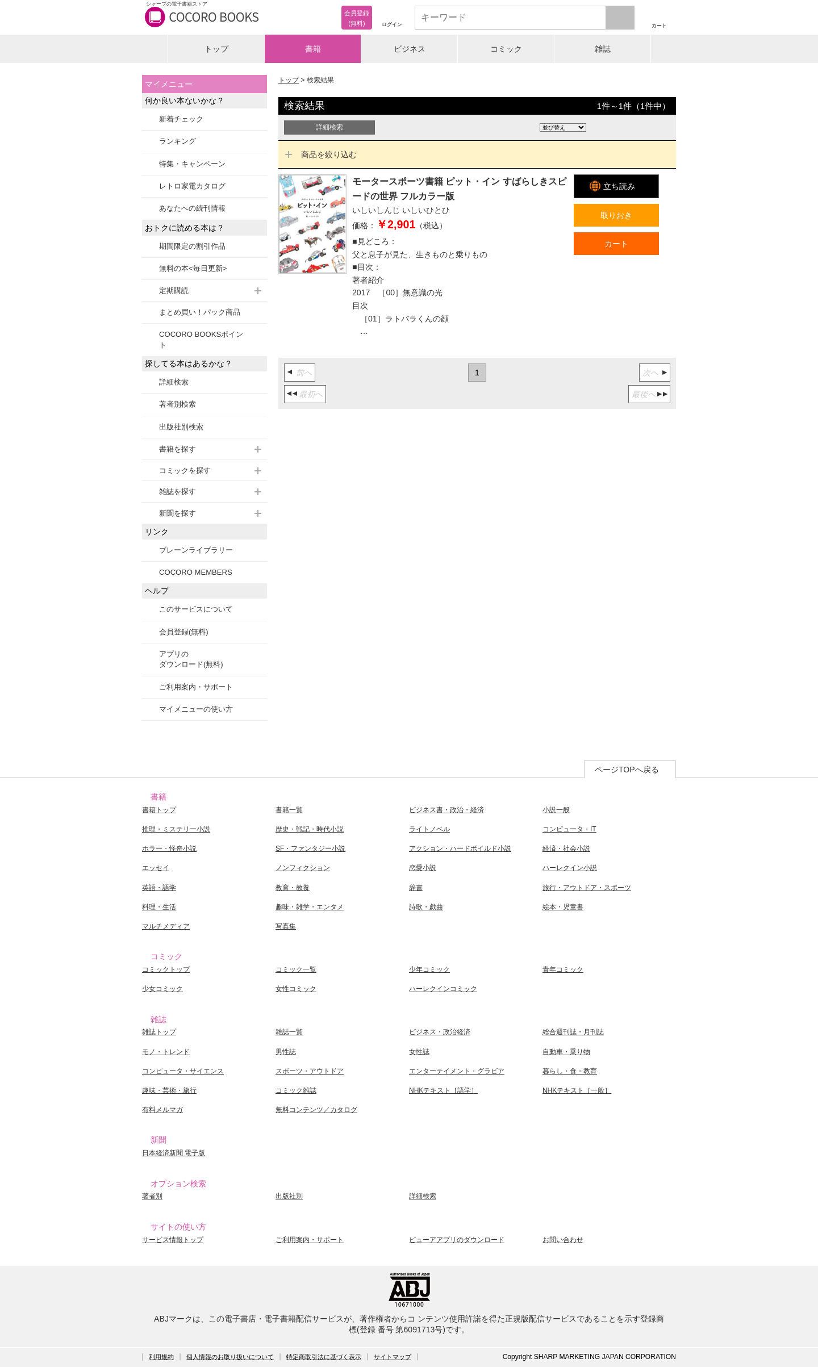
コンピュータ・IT (569, 829)
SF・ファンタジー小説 (310, 848)
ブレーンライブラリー (196, 550)
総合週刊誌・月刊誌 (573, 1032)
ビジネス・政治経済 (439, 1032)
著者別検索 (177, 404)
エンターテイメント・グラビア (456, 1071)
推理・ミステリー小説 (176, 829)
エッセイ (155, 868)
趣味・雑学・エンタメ (310, 907)
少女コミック (162, 989)
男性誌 (286, 1052)
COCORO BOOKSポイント (201, 339)
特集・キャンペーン (192, 164)
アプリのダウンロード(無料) (191, 659)
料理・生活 (159, 907)
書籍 (313, 48)
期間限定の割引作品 (192, 246)
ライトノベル (429, 829)
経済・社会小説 (566, 848)
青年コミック (562, 969)
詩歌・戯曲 (426, 907)
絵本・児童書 (562, 907)
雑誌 (603, 48)
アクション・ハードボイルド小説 (460, 848)
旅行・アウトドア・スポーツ (586, 888)
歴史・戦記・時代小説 (310, 829)
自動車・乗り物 (566, 1052)
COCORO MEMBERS (195, 572)
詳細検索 (174, 382)
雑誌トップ (159, 1032)
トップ (216, 48)
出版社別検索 (181, 427)
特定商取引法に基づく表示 (323, 1356)
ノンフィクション (303, 868)
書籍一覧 (289, 810)
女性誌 (419, 1052)
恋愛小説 (422, 868)
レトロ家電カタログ (192, 186)
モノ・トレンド (166, 1052)
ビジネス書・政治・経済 (446, 810)
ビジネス (409, 48)
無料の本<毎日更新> (193, 268)
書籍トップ (159, 810)
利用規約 (161, 1356)
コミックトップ (166, 969)
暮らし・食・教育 (569, 1071)
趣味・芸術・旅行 (169, 1090)
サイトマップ (392, 1356)
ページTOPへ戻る (627, 769)
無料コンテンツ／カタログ (316, 1110)
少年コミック (429, 969)
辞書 (416, 888)
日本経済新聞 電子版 (173, 1153)
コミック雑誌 (296, 1090)
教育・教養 (293, 888)
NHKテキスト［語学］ (443, 1090)
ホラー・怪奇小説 (169, 848)
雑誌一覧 (289, 1032)
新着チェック (181, 119)
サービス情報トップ (172, 1240)
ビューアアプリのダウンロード (456, 1240)
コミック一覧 (296, 969)
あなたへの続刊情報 (192, 208)
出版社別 (289, 1196)
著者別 (152, 1196)
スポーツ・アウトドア (310, 1071)
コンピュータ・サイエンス (183, 1071)
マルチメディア (166, 926)
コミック (506, 48)
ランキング (177, 141)
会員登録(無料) (183, 632)
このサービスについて (196, 609)
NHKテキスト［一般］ (576, 1090)
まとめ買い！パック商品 (199, 312)
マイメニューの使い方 (196, 709)
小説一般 (556, 810)
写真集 (286, 926)
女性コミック (296, 989)
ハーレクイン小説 (569, 868)
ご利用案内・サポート (196, 687)
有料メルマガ (162, 1110)
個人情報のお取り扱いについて (230, 1356)
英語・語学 (159, 888)
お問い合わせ (562, 1240)
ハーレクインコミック (443, 989)
